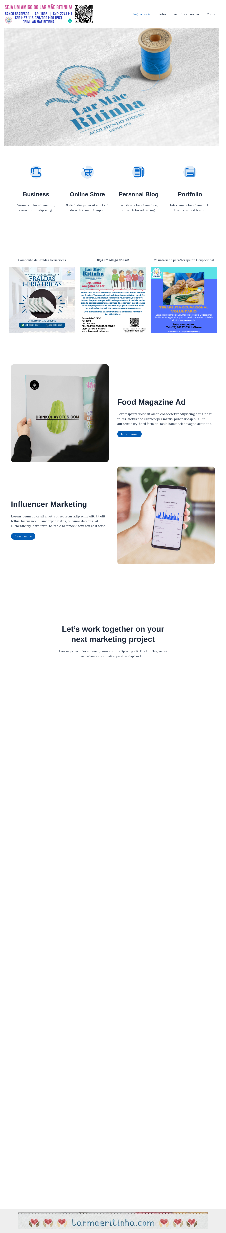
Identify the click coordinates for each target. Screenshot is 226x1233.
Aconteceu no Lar (189, 14)
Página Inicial (146, 14)
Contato (213, 14)
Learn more (129, 434)
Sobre (166, 14)
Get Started (113, 666)
